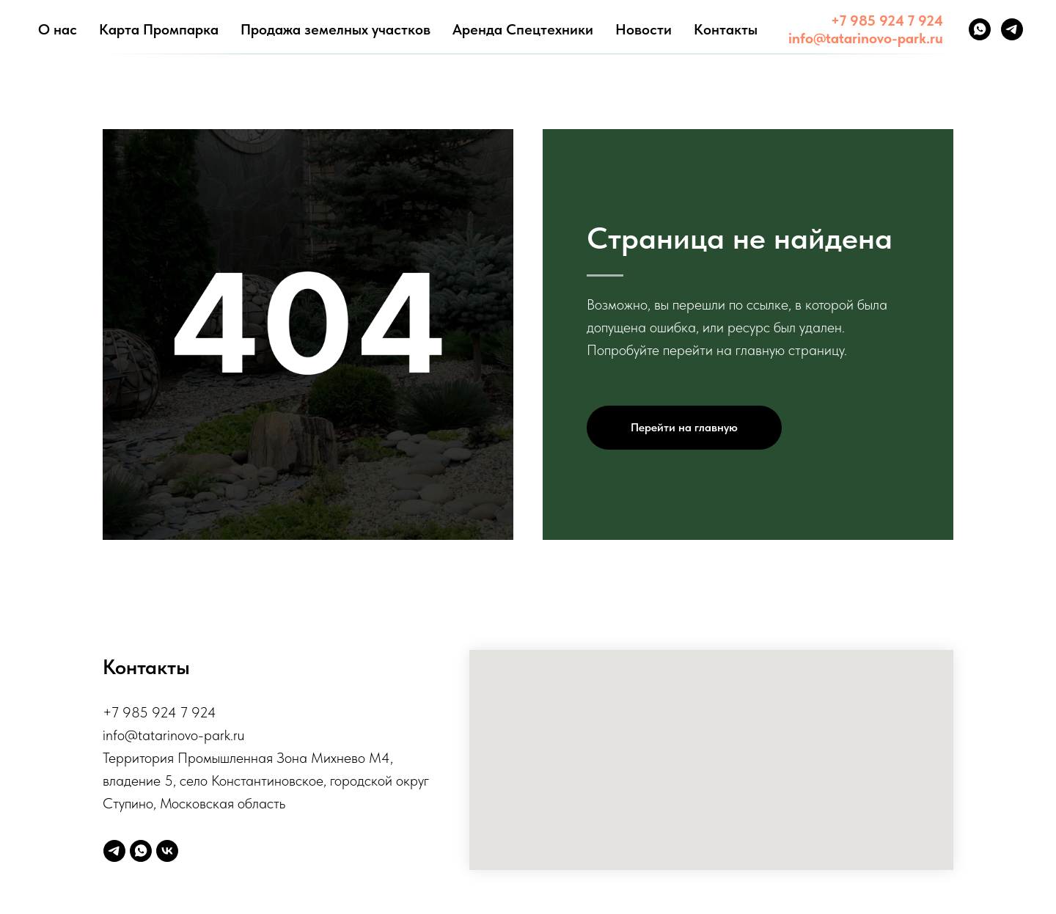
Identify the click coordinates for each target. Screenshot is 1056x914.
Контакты (726, 29)
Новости (643, 29)
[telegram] (1012, 29)
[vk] (167, 851)
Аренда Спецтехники (522, 29)
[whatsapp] (980, 29)
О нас (57, 29)
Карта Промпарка (159, 29)
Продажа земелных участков (335, 29)
